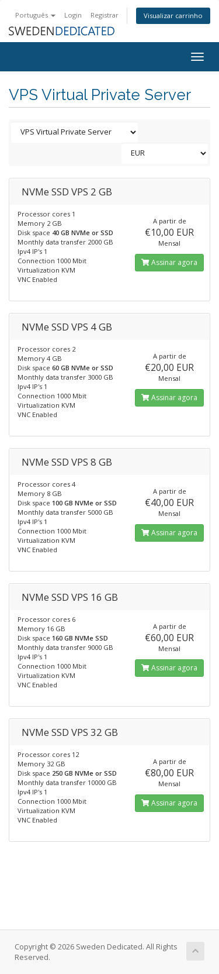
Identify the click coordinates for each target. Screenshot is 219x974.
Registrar (105, 15)
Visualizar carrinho (173, 15)
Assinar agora (169, 262)
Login (73, 15)
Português (35, 15)
